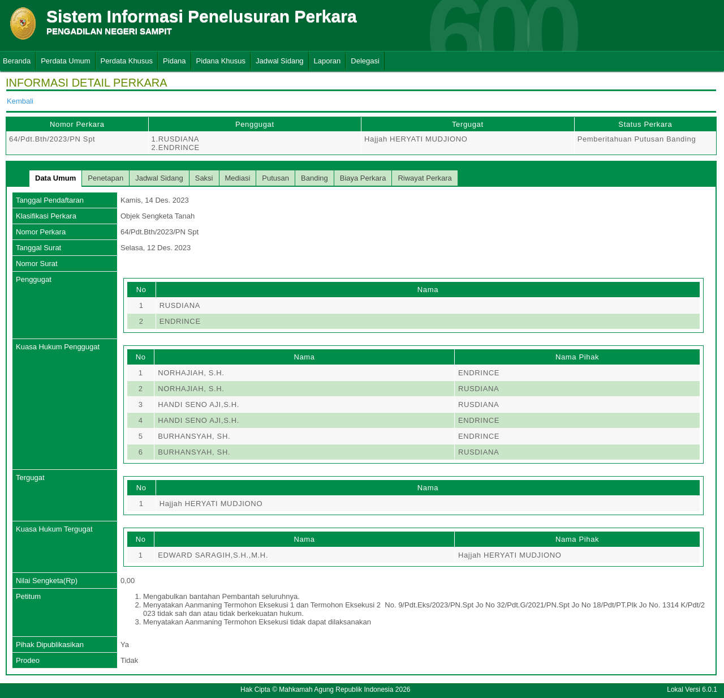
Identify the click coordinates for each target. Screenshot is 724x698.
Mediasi (238, 178)
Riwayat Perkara (424, 178)
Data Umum (55, 178)
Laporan (327, 61)
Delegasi (365, 61)
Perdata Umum (65, 61)
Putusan (275, 178)
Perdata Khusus (127, 61)
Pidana (174, 61)
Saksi (204, 178)
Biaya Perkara (363, 178)
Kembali (20, 101)
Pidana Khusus (220, 61)
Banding (314, 178)
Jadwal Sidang (280, 61)
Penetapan (105, 178)
